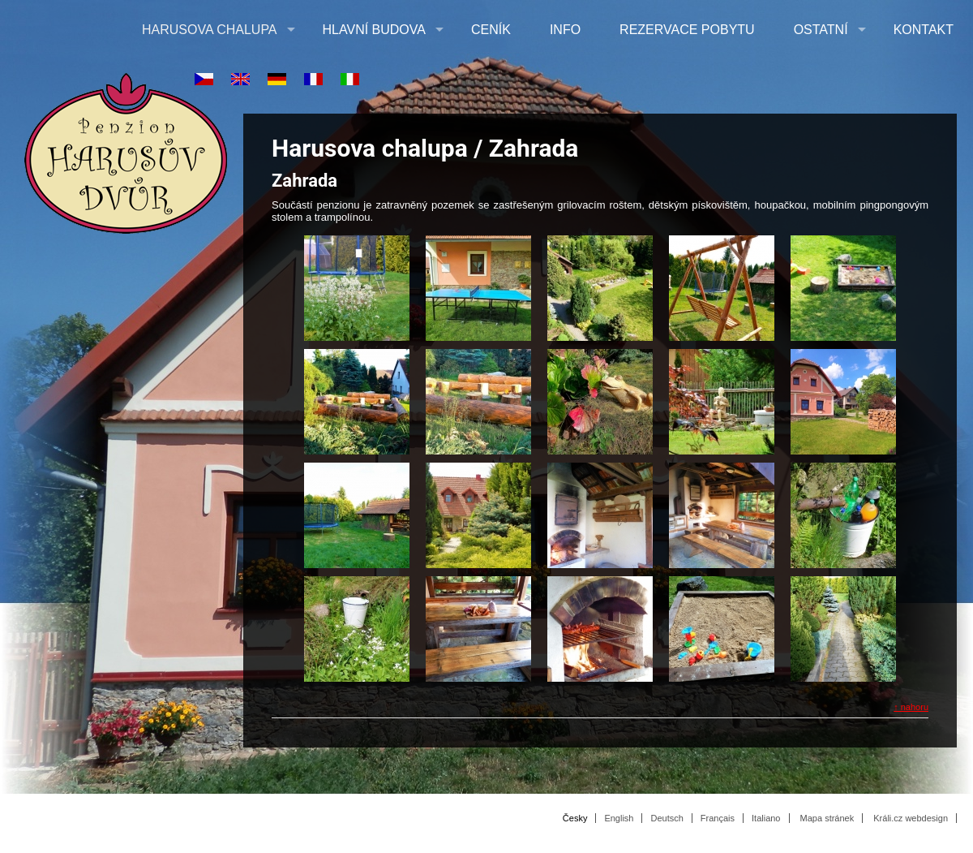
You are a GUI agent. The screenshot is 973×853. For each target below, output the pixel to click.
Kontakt (924, 30)
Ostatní (821, 30)
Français (718, 818)
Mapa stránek (827, 818)
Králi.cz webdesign (910, 818)
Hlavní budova (374, 30)
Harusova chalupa (209, 30)
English (618, 818)
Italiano (766, 818)
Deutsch (666, 818)
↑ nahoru (911, 707)
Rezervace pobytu (687, 30)
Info (565, 30)
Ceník (491, 30)
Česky (575, 818)
